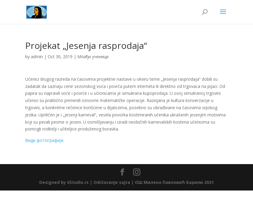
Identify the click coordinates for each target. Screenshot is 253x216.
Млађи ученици (93, 56)
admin (37, 56)
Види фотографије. (44, 140)
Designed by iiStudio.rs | (66, 182)
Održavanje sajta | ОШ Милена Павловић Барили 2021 (154, 182)
